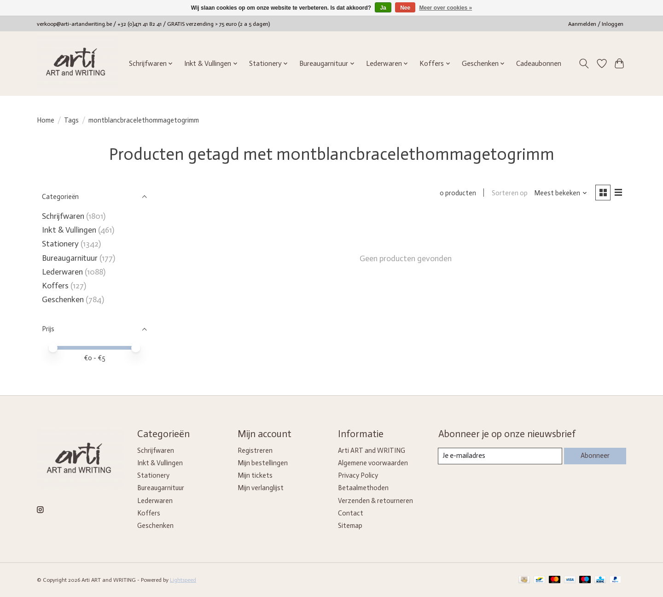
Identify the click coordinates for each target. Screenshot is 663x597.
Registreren (255, 450)
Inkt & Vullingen (69, 230)
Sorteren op (509, 193)
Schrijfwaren (63, 216)
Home (45, 120)
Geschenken (63, 299)
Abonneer (594, 455)
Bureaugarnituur (70, 258)
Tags (71, 120)
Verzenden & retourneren (375, 501)
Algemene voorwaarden (373, 463)
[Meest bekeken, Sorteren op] (560, 193)
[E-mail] (499, 456)
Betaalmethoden (363, 488)
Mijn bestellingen (263, 463)
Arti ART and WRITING (371, 450)
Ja (383, 8)
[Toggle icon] (584, 63)
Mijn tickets (255, 475)
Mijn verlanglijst (261, 488)
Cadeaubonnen (538, 63)
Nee (405, 8)
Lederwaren (62, 272)
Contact (350, 513)
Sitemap (350, 525)
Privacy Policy (358, 475)
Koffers (55, 286)
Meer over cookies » (445, 8)
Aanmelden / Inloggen (595, 24)
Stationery (60, 244)
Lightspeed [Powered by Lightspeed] (183, 580)
